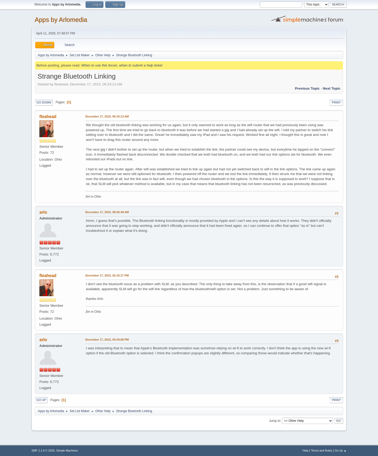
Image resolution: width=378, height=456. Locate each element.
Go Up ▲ (340, 450)
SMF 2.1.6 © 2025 (43, 450)
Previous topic (307, 88)
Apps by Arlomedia (61, 19)
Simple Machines (67, 450)
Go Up (41, 400)
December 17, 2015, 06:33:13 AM (107, 116)
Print (336, 102)
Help (305, 450)
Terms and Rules (321, 450)
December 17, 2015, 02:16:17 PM (107, 275)
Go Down (43, 102)
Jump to (274, 420)
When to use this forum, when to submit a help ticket (121, 65)
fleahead (47, 116)
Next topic (331, 88)
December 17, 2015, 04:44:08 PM (107, 339)
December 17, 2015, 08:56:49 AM (107, 212)
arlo (43, 212)
